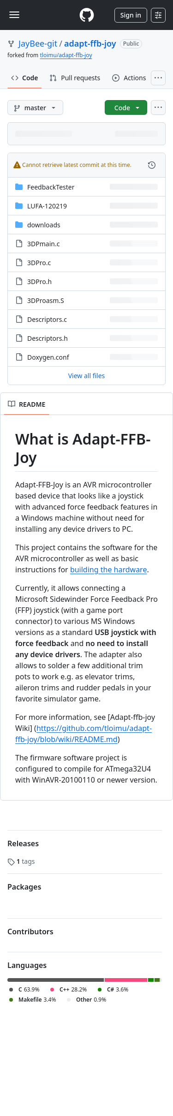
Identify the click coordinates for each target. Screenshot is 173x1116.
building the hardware (108, 569)
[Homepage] (86, 15)
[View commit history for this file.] (152, 165)
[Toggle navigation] (14, 15)
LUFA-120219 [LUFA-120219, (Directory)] (47, 206)
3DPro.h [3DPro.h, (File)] (39, 281)
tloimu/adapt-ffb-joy (66, 55)
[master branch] (35, 107)
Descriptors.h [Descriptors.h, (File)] (47, 338)
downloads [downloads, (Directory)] (43, 224)
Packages (24, 887)
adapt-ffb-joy (90, 43)
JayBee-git (37, 43)
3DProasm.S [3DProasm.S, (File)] (45, 300)
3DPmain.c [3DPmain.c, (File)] (43, 243)
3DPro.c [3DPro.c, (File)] (39, 262)
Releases (23, 843)
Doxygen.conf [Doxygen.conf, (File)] (48, 357)
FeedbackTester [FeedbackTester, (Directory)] (50, 187)
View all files (86, 375)
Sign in (130, 15)
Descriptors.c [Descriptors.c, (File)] (47, 319)
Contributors (30, 931)
